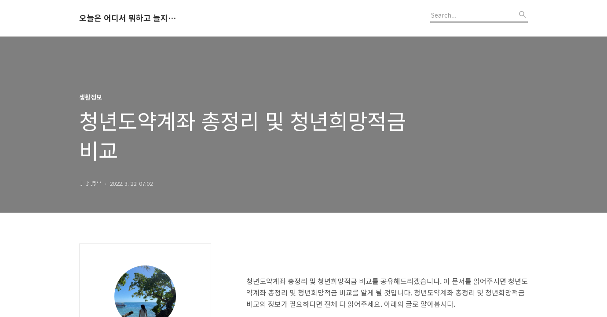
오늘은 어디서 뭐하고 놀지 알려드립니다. (127, 18)
